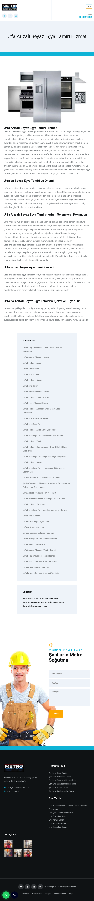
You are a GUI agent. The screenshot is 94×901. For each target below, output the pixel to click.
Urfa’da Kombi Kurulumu (47, 527)
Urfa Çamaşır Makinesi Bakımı (47, 391)
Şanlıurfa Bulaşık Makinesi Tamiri (62, 784)
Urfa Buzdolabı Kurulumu (47, 504)
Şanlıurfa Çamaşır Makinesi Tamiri (63, 780)
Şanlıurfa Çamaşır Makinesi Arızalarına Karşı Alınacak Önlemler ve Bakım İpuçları (47, 485)
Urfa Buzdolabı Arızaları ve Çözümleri (47, 430)
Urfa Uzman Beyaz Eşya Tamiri (47, 521)
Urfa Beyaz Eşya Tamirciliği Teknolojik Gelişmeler (47, 456)
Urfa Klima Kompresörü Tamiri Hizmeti (47, 561)
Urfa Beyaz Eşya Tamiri (47, 424)
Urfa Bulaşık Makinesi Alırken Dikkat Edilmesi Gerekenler (47, 350)
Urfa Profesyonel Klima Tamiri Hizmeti (47, 538)
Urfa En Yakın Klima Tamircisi (47, 567)
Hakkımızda (37, 894)
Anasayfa (25, 894)
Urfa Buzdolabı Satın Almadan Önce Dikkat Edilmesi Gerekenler (47, 449)
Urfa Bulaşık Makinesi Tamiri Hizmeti (47, 556)
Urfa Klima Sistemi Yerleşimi (47, 418)
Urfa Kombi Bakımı (47, 368)
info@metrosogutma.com (18, 787)
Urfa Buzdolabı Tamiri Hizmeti (47, 397)
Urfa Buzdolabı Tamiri (47, 441)
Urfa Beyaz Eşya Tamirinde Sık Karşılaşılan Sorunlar (47, 510)
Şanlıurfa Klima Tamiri (58, 773)
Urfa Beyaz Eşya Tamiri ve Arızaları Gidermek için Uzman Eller (47, 470)
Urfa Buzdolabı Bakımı (47, 380)
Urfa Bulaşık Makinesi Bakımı (47, 403)
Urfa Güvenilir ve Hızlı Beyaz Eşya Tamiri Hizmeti (47, 498)
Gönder (56, 714)
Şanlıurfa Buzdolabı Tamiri (60, 777)
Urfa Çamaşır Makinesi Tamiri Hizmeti (47, 550)
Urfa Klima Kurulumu (47, 374)
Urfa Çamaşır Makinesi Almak (47, 357)
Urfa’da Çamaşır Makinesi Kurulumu (47, 533)
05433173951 (13, 791)
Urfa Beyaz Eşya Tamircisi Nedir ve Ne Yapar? (47, 435)
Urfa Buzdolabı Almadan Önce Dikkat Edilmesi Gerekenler (47, 411)
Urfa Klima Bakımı (47, 386)
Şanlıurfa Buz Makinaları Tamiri (61, 791)
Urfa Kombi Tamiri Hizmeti (47, 544)
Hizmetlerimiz (60, 894)
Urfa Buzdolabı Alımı (47, 363)
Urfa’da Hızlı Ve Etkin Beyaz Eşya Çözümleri (47, 477)
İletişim (48, 894)
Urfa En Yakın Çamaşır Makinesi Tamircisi (47, 573)
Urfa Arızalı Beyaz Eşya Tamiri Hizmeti (47, 493)
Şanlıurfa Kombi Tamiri (58, 787)
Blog (71, 894)
